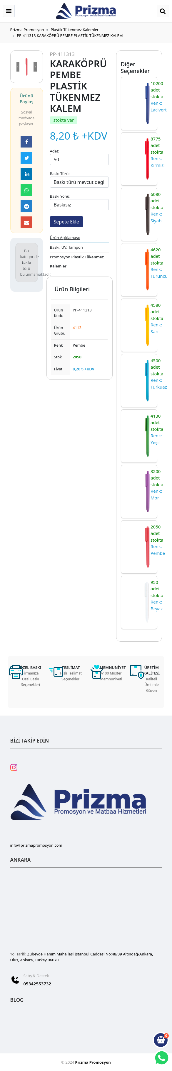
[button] (17, 67)
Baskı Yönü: (60, 196)
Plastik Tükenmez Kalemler (74, 29)
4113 (77, 327)
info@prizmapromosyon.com (36, 845)
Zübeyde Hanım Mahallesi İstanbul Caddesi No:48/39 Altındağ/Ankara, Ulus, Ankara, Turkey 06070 (81, 956)
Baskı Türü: (60, 173)
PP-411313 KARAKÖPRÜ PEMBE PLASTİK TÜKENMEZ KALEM (70, 35)
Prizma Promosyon (27, 29)
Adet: (54, 151)
